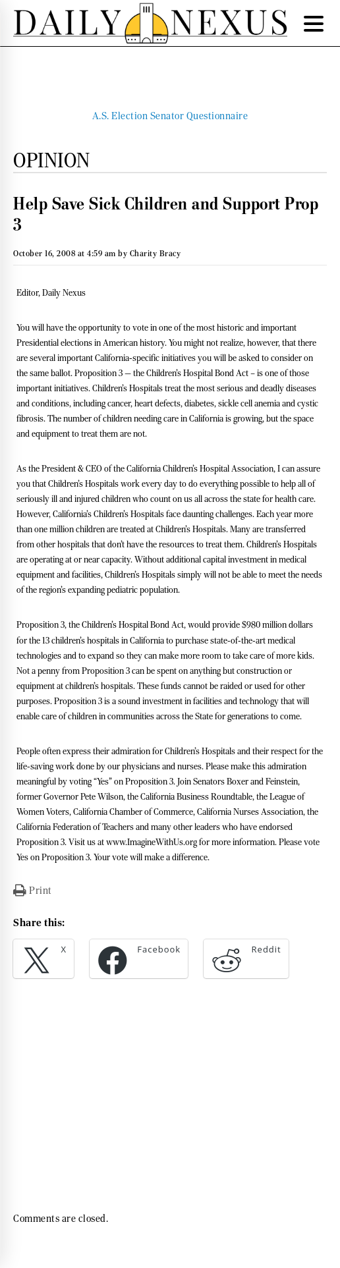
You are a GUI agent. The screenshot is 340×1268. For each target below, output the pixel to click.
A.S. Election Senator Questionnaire (170, 116)
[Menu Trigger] (313, 23)
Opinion (51, 160)
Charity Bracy (155, 253)
